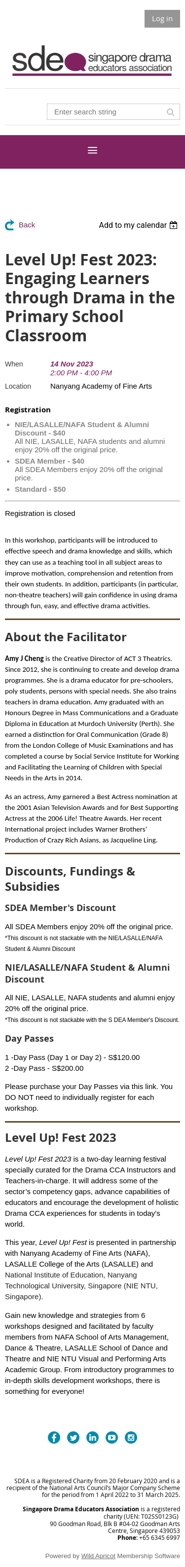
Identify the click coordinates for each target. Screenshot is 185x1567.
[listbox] (139, 225)
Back (27, 224)
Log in (162, 18)
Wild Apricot (98, 1556)
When (14, 364)
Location (18, 386)
